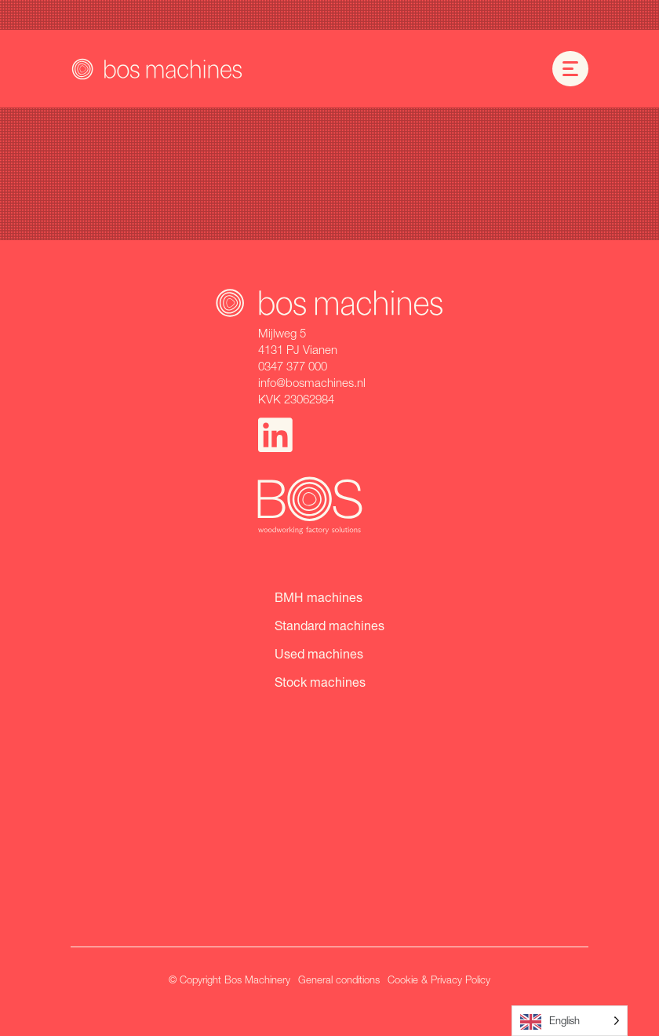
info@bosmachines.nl (312, 382)
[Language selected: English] (570, 1020)
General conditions (339, 979)
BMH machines (318, 596)
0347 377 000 (292, 366)
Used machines (319, 653)
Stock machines (320, 681)
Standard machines (329, 625)
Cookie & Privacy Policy (439, 979)
